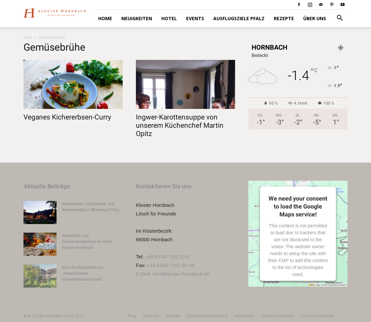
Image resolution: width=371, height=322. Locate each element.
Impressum (244, 316)
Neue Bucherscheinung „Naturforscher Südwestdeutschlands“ (82, 273)
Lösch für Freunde (317, 316)
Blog (132, 316)
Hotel (169, 18)
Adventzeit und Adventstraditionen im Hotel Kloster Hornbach (87, 241)
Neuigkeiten (136, 18)
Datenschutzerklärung (206, 316)
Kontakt (173, 316)
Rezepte (284, 18)
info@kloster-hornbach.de (181, 274)
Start (27, 37)
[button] (340, 19)
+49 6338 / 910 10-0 (167, 256)
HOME (105, 18)
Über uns (314, 18)
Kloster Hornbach (277, 316)
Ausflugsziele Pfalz (239, 18)
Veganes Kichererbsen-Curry (67, 117)
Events (195, 18)
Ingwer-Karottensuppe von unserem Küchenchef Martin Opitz (180, 125)
